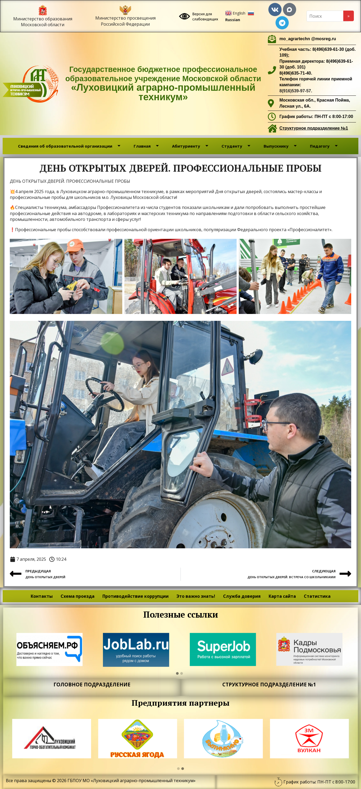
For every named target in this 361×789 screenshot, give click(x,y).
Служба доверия (242, 596)
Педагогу (324, 146)
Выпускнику (280, 146)
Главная (146, 146)
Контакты (42, 596)
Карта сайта (282, 596)
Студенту (236, 146)
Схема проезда (77, 596)
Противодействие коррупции (135, 596)
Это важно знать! (196, 596)
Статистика (317, 596)
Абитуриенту (190, 146)
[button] (177, 673)
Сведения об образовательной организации (69, 146)
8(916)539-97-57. (295, 91)
